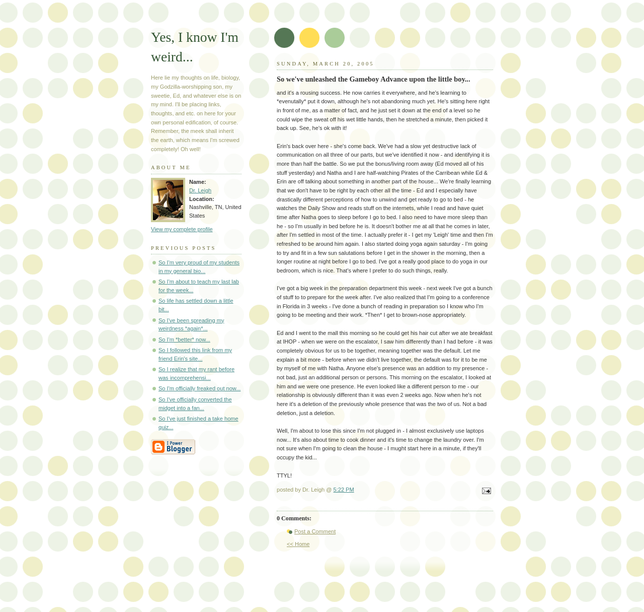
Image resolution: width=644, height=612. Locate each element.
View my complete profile (182, 229)
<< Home (298, 544)
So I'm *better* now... (184, 339)
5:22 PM (344, 490)
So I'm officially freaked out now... (199, 388)
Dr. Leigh (200, 190)
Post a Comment (315, 531)
